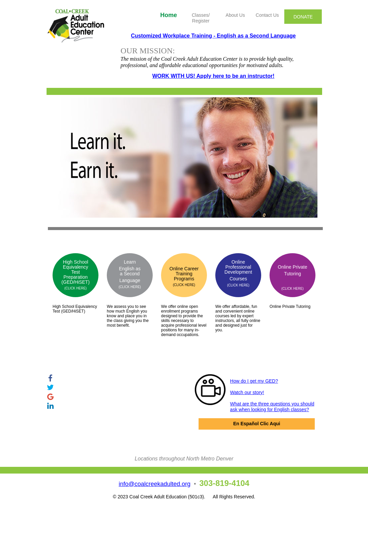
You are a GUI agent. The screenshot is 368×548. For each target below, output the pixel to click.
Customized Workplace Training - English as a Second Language (213, 36)
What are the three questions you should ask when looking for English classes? (272, 406)
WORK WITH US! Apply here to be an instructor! (213, 76)
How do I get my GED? (254, 381)
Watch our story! (247, 392)
